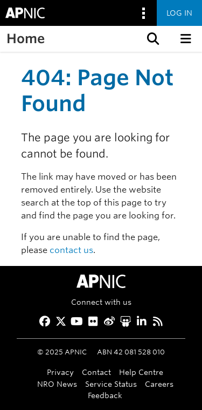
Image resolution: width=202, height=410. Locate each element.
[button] (152, 39)
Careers (159, 383)
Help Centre (141, 372)
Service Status (111, 383)
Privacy (60, 372)
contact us (71, 250)
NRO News (57, 383)
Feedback (105, 395)
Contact (96, 372)
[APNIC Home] (101, 281)
